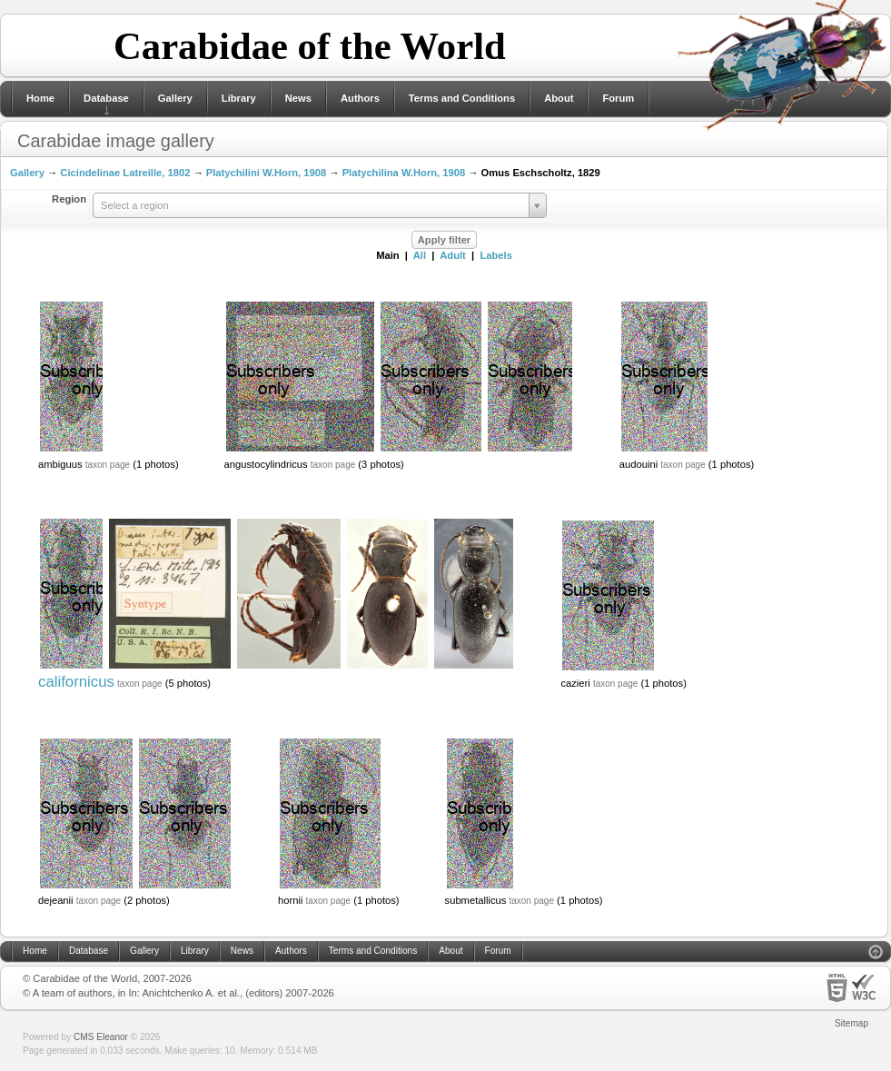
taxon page (108, 465)
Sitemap (851, 1023)
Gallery (175, 98)
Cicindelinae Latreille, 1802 (125, 172)
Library (239, 98)
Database (106, 98)
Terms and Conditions (462, 98)
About (558, 98)
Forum (618, 98)
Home (40, 98)
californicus (76, 681)
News (298, 98)
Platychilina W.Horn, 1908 (404, 172)
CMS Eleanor (101, 1037)
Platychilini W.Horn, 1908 (266, 172)
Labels (495, 255)
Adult (453, 255)
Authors (360, 98)
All (419, 255)
